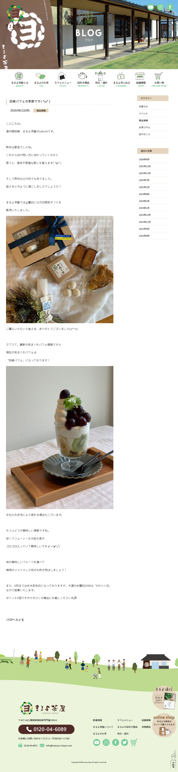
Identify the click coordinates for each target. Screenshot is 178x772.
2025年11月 (145, 173)
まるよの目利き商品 (127, 726)
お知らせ (143, 106)
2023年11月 (145, 221)
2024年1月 (144, 207)
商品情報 (143, 120)
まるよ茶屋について (103, 726)
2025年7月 (144, 180)
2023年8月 (144, 235)
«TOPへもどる (15, 619)
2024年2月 (144, 201)
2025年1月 (144, 187)
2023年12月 (145, 214)
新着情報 (97, 720)
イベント (143, 113)
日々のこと (144, 134)
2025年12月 (145, 166)
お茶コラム (144, 127)
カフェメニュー (125, 720)
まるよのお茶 (99, 733)
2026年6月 (144, 159)
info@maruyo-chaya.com (56, 745)
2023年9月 (144, 228)
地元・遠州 (123, 733)
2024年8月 (144, 194)
